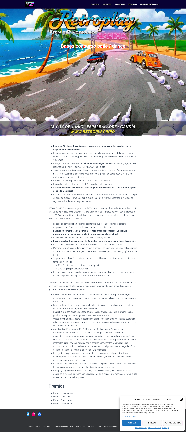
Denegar (152, 423)
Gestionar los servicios (129, 416)
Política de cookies (141, 428)
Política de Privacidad (154, 428)
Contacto (47, 426)
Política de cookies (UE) (85, 426)
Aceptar (132, 423)
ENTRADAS (95, 4)
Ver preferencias (173, 423)
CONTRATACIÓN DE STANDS (107, 426)
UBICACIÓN (132, 4)
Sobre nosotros (33, 426)
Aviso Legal (165, 428)
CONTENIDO (107, 4)
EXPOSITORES (120, 4)
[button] (181, 399)
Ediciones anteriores (149, 4)
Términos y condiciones (64, 426)
